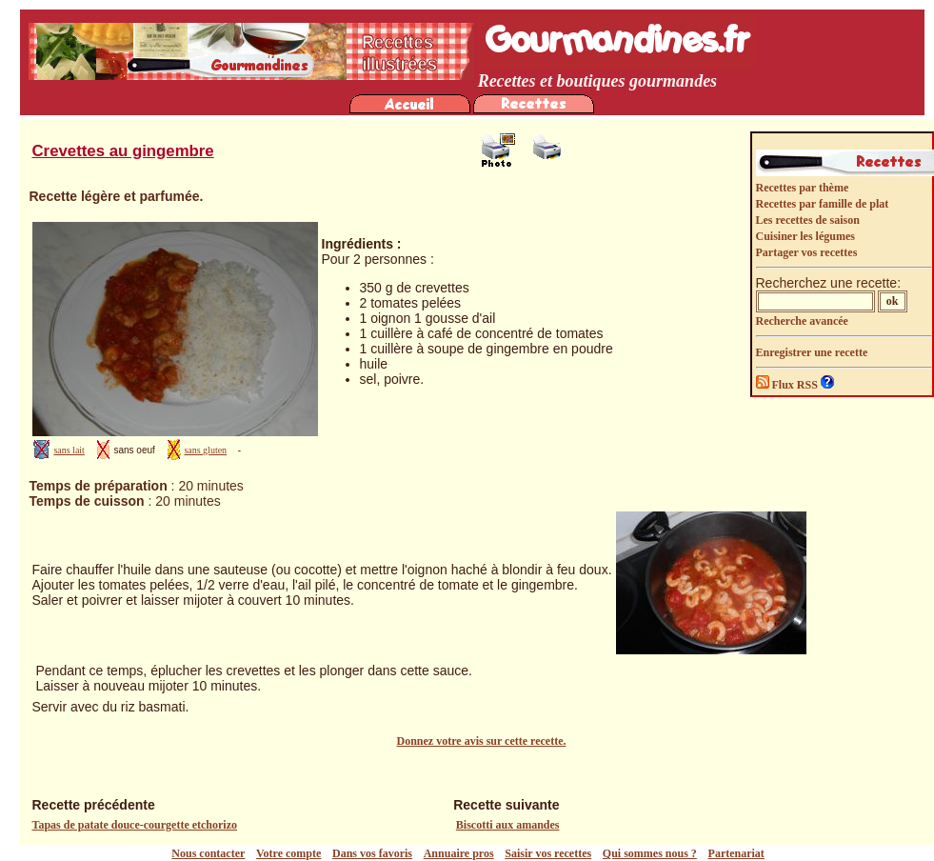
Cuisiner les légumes (805, 236)
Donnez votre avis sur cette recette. (481, 741)
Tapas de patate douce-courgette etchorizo (135, 824)
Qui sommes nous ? (650, 853)
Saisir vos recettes (548, 853)
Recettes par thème (802, 187)
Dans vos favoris (372, 853)
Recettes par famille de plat (822, 203)
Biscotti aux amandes (508, 824)
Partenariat (736, 853)
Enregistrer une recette (812, 352)
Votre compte (288, 853)
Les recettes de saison (808, 220)
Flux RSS (788, 384)
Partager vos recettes (807, 252)
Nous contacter (208, 853)
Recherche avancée (802, 321)
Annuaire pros (459, 853)
